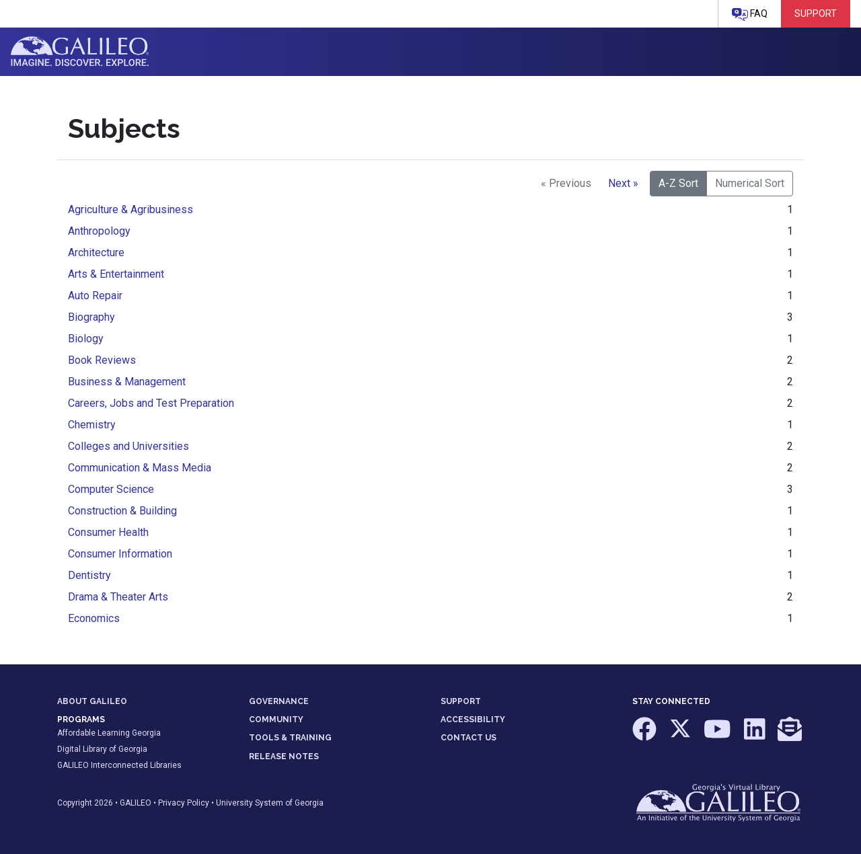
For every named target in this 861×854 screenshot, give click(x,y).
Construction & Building (122, 510)
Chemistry (92, 424)
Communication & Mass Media (139, 467)
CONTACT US (468, 737)
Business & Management (127, 381)
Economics (94, 618)
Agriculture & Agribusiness (130, 209)
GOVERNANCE (279, 701)
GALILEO (135, 803)
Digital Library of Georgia (102, 749)
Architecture (96, 252)
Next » (623, 183)
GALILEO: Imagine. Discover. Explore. (80, 52)
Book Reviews (102, 360)
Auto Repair (95, 295)
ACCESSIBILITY (473, 719)
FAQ (750, 14)
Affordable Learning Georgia (109, 733)
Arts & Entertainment (116, 274)
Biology (86, 338)
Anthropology (99, 231)
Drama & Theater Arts (118, 596)
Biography (91, 317)
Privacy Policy (183, 803)
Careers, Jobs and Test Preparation (151, 403)
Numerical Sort (749, 183)
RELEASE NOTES (284, 756)
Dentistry (89, 575)
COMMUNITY (276, 719)
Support (815, 13)
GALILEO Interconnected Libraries (119, 765)
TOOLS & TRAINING (290, 737)
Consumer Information (120, 553)
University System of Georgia (270, 803)
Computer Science (111, 489)
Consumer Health (108, 532)
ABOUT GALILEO (92, 701)
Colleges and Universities (128, 446)
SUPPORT (461, 701)
